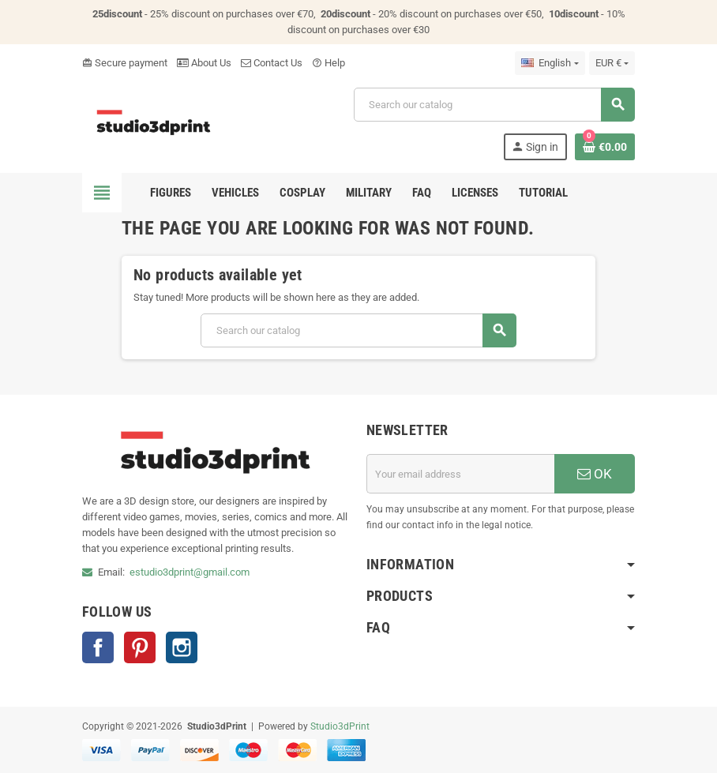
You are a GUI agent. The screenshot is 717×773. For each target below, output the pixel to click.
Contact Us (271, 63)
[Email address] (460, 473)
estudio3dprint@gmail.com (190, 572)
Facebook (98, 647)
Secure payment (124, 63)
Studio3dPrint (340, 726)
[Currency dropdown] (612, 63)
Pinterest (140, 647)
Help (328, 63)
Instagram (181, 647)
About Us (204, 63)
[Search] (494, 105)
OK (594, 474)
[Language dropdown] (549, 63)
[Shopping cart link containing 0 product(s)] (605, 146)
